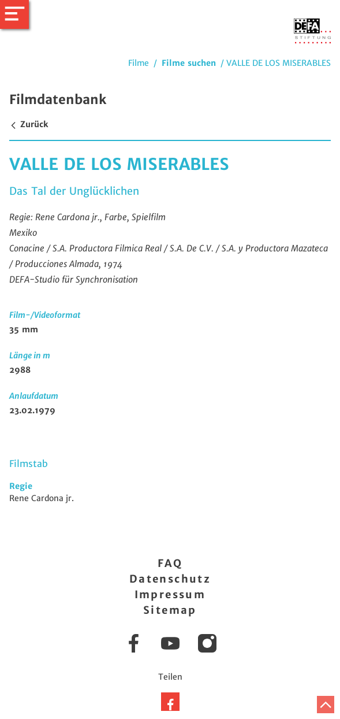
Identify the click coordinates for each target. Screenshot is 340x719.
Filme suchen (189, 63)
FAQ (170, 563)
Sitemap (170, 610)
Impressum (170, 594)
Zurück (28, 124)
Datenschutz (170, 578)
